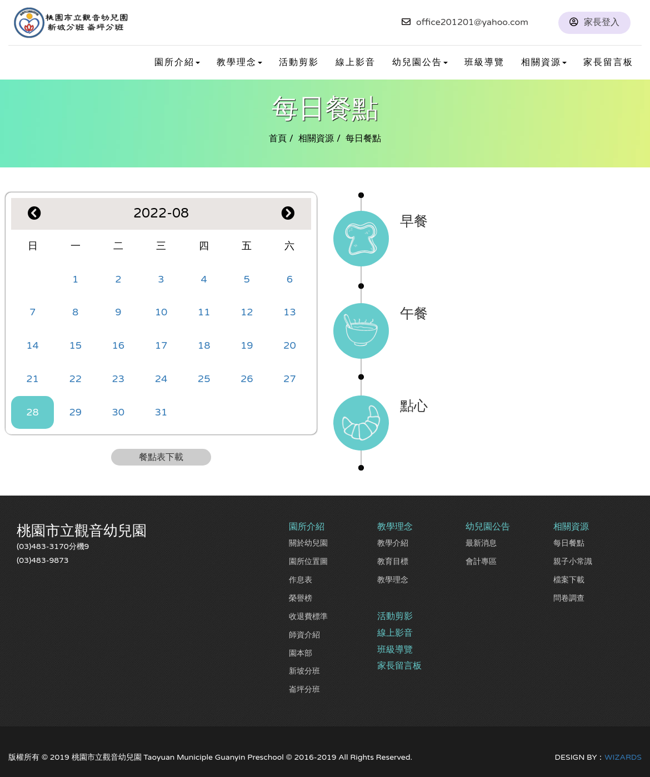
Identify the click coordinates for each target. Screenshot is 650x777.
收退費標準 (308, 616)
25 (204, 379)
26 (247, 379)
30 (118, 412)
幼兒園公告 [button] (420, 62)
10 (161, 312)
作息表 (300, 580)
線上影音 (356, 62)
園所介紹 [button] (177, 62)
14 (32, 345)
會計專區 (481, 561)
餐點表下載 (161, 457)
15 (75, 345)
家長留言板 (608, 62)
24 (161, 379)
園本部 (300, 653)
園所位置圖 (308, 561)
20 (289, 345)
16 (118, 345)
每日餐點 (568, 543)
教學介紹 (392, 543)
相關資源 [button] (544, 62)
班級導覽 (484, 62)
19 (247, 345)
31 (161, 412)
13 (289, 312)
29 (75, 412)
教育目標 (392, 561)
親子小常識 (572, 561)
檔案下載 (568, 580)
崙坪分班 (304, 689)
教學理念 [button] (239, 62)
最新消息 (481, 543)
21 (32, 379)
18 (204, 345)
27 (289, 379)
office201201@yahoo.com (472, 22)
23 (118, 379)
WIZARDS (623, 757)
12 (247, 312)
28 (32, 412)
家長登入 (601, 22)
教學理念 (392, 580)
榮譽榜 (300, 598)
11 (204, 312)
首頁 (278, 138)
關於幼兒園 (308, 543)
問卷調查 (568, 598)
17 (161, 345)
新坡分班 (304, 671)
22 (75, 379)
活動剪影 (299, 62)
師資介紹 (304, 635)
